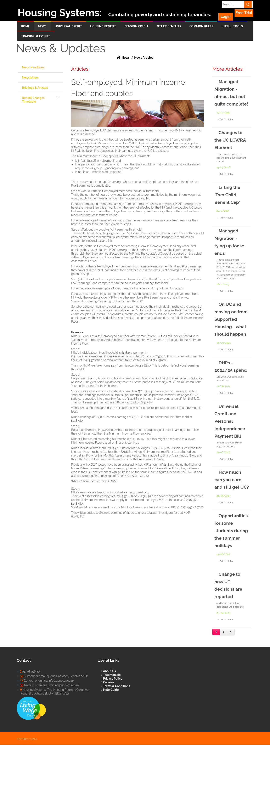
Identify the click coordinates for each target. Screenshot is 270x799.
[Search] (236, 4)
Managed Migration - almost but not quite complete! (227, 96)
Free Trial (244, 13)
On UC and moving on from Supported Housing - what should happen (229, 341)
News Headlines (33, 67)
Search (249, 4)
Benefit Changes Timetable (33, 99)
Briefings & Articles (35, 87)
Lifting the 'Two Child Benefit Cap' (228, 209)
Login (226, 13)
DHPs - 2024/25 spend (224, 399)
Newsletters (30, 77)
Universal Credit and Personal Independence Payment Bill (231, 458)
